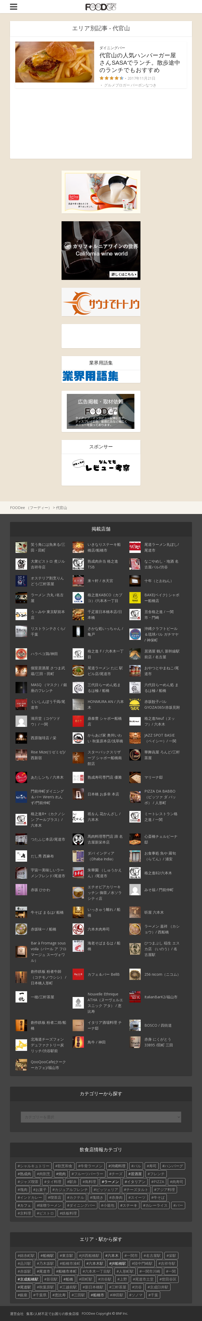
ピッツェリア (107, 1189)
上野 (123, 1279)
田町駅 (86, 1279)
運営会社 (17, 1313)
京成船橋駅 (29, 1279)
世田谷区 (169, 1279)
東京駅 (67, 1255)
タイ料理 (54, 1181)
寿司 (152, 1165)
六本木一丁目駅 (98, 1271)
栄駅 (172, 1255)
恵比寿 (60, 1294)
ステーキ (130, 1205)
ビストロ (46, 1213)
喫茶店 (55, 1197)
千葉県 (41, 1294)
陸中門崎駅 (143, 1263)
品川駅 (25, 1263)
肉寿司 (177, 1181)
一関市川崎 (151, 1271)
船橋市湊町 (71, 1263)
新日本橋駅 (94, 1286)
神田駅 (117, 1294)
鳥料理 (90, 1181)
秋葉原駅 (46, 1286)
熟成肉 (25, 1173)
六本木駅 (96, 1263)
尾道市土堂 (144, 1279)
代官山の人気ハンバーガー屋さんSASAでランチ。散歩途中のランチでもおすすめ (139, 62)
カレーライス (156, 1205)
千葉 (154, 1294)
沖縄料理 (118, 1165)
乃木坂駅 (46, 1263)
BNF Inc (121, 1313)
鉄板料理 (69, 1213)
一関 (172, 1271)
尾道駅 (25, 1286)
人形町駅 (126, 1271)
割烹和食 (65, 1165)
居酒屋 (136, 1173)
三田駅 (79, 1294)
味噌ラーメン (50, 1205)
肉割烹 (44, 1173)
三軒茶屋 (119, 1286)
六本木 (113, 1255)
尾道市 (44, 1271)
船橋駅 (48, 1255)
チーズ (117, 1173)
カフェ (25, 1205)
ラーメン (111, 1181)
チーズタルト (137, 1189)
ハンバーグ (174, 1165)
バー (179, 1205)
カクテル (76, 1197)
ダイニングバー (112, 47)
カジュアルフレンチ (71, 1189)
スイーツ (138, 1197)
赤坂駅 (25, 1271)
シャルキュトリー (34, 1165)
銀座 (23, 1294)
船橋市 (98, 1294)
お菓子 (41, 1189)
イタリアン (136, 1181)
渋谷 (138, 1286)
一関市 (132, 1255)
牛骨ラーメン (91, 1165)
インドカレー (31, 1197)
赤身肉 (117, 1197)
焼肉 (62, 1173)
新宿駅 (52, 1279)
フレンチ (157, 1173)
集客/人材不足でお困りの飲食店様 (52, 1313)
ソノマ (137, 1294)
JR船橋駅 (119, 1263)
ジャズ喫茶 (29, 1181)
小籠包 (108, 1205)
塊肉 (23, 1189)
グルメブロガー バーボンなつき (130, 85)
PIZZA (159, 1181)
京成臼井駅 (159, 1286)
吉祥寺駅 (168, 1263)
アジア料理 (165, 1189)
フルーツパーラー (88, 1173)
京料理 (25, 1213)
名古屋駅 (153, 1255)
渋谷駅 (106, 1279)
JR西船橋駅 (90, 1255)
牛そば (159, 1197)
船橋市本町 (67, 1271)
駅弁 (73, 1181)
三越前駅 (69, 1286)
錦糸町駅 (27, 1255)
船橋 (69, 1279)
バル (137, 1165)
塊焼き (97, 1197)
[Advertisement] (100, 123)
